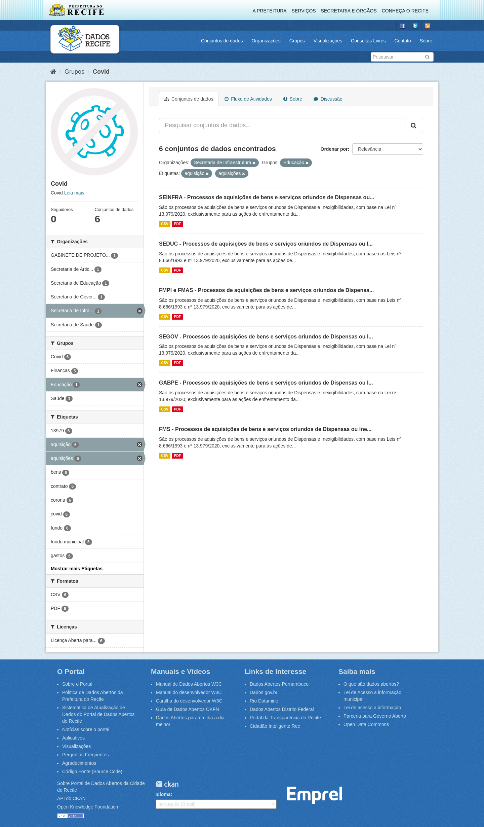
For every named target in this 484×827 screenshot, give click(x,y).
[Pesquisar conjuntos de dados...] (282, 125)
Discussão (328, 99)
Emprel (314, 795)
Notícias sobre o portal (85, 729)
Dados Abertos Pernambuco (279, 684)
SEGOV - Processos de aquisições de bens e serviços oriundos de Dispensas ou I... (266, 336)
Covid (101, 71)
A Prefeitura (270, 10)
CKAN (167, 784)
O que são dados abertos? (371, 684)
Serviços (304, 10)
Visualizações (328, 40)
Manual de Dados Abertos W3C (189, 684)
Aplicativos (73, 738)
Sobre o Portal (77, 684)
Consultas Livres (368, 40)
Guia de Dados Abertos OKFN (187, 709)
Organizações (265, 40)
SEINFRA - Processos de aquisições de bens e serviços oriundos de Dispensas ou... (266, 197)
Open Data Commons (366, 724)
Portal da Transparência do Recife (285, 717)
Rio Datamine (264, 701)
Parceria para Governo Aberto (375, 716)
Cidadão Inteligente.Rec (275, 726)
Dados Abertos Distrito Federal (282, 709)
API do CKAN (71, 798)
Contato (403, 40)
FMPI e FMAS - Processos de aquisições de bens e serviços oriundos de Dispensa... (266, 290)
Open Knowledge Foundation (87, 807)
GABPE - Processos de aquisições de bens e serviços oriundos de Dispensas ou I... (266, 383)
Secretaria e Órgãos (349, 10)
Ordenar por (334, 149)
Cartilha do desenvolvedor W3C (189, 701)
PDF (177, 224)
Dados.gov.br (263, 692)
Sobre (426, 40)
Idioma (163, 794)
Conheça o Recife (405, 10)
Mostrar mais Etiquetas (77, 568)
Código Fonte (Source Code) (92, 771)
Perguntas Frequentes (85, 754)
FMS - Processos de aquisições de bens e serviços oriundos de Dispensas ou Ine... (265, 429)
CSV (164, 224)
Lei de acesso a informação (372, 707)
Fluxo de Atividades (248, 99)
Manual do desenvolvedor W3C (188, 692)
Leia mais (74, 192)
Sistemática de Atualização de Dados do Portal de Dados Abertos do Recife (98, 714)
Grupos (297, 40)
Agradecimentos (79, 763)
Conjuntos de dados (222, 40)
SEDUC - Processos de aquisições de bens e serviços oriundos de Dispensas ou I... (266, 244)
